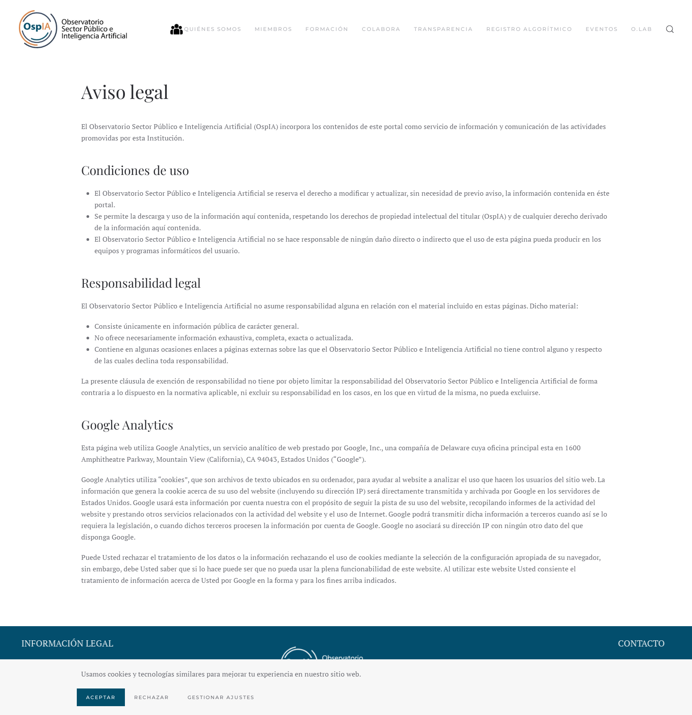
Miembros (273, 29)
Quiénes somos (205, 29)
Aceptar (101, 697)
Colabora (381, 29)
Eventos (602, 29)
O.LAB (641, 29)
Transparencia (443, 29)
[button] (670, 29)
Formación (327, 29)
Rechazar (151, 697)
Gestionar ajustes (221, 697)
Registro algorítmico (529, 29)
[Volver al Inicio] (73, 29)
